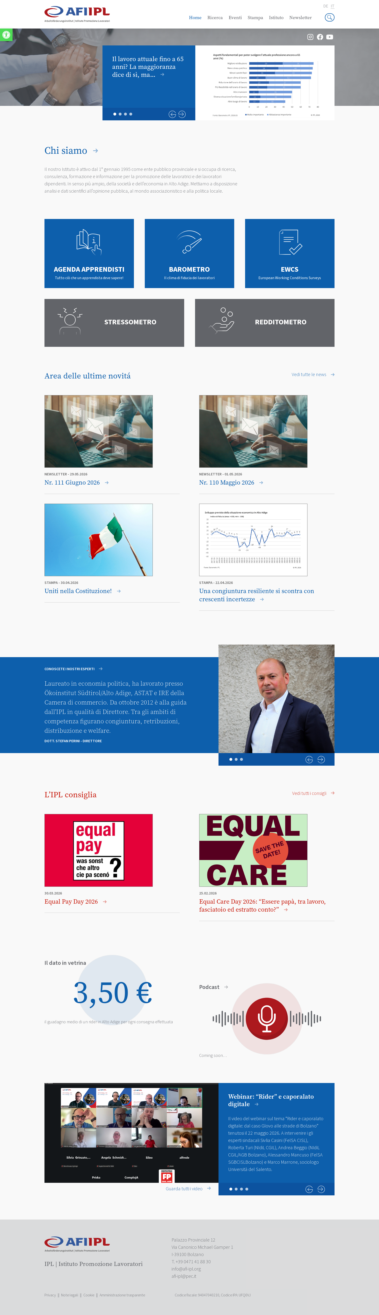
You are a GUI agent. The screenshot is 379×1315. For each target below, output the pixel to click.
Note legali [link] (69, 1295)
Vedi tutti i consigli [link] (313, 793)
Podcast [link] (213, 987)
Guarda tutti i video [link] (188, 1188)
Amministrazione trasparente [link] (122, 1295)
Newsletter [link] (300, 17)
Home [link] (195, 17)
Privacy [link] (50, 1295)
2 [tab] (120, 114)
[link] (6, 35)
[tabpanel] (218, 82)
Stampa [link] (255, 17)
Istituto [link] (276, 17)
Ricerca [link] (215, 17)
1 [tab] (114, 114)
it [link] (333, 6)
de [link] (325, 6)
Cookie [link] (88, 1295)
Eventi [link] (235, 17)
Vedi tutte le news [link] (313, 374)
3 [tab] (125, 114)
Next (182, 114)
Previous (172, 114)
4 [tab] (130, 114)
